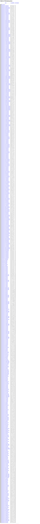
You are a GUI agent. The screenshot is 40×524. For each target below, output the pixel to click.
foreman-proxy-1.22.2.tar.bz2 (4, 522)
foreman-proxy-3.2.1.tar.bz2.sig (5, 184)
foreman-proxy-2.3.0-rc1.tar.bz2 (5, 414)
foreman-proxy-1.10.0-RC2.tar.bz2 (5, 303)
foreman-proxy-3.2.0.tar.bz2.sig (5, 183)
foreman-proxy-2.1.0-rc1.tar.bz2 (5, 477)
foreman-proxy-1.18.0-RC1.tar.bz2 (5, 430)
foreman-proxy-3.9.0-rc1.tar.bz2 (5, 372)
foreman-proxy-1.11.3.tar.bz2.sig (5, 47)
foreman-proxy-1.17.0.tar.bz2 (4, 397)
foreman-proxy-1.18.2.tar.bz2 (4, 426)
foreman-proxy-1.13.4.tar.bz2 (4, 329)
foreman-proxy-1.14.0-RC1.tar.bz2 (5, 332)
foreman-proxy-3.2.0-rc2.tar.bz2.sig (5, 182)
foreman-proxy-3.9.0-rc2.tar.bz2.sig (5, 210)
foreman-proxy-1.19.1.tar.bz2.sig (5, 99)
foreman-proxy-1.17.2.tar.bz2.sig (5, 73)
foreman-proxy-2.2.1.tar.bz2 (4, 483)
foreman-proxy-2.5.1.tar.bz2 (4, 408)
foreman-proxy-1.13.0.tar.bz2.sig (5, 85)
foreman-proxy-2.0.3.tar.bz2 (4, 508)
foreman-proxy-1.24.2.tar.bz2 (4, 497)
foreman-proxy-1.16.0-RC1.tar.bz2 (5, 361)
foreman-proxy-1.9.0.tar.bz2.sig (5, 30)
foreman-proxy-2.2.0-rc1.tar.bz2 (5, 493)
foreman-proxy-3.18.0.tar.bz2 (4, 469)
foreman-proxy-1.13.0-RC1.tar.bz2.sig (5, 83)
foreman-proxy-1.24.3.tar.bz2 (4, 504)
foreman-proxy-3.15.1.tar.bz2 (4, 443)
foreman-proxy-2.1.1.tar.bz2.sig (5, 140)
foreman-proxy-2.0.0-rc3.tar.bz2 (5, 510)
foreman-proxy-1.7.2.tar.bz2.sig (5, 16)
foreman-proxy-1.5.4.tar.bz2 (4, 273)
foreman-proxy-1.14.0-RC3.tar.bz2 (5, 331)
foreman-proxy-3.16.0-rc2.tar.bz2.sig (5, 239)
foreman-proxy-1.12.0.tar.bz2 (4, 318)
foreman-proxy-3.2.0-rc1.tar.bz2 (5, 453)
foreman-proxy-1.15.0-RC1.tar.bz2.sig (5, 56)
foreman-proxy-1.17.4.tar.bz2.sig (5, 75)
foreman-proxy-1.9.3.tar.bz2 (4, 300)
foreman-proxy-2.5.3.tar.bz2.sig (5, 169)
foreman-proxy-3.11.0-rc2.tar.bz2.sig (5, 219)
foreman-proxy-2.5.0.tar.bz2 (4, 411)
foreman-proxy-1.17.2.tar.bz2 (4, 400)
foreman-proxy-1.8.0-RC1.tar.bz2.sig (5, 20)
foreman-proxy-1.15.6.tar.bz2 (4, 344)
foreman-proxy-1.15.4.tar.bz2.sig (5, 62)
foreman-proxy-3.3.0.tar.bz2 (4, 456)
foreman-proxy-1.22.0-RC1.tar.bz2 (5, 519)
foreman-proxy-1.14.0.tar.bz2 (4, 330)
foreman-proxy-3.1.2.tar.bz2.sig (5, 179)
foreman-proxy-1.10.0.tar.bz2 (4, 304)
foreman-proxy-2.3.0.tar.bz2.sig (5, 153)
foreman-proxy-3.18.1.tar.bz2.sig (5, 250)
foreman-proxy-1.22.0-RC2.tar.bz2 (5, 520)
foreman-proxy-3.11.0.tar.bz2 (4, 386)
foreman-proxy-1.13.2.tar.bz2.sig (5, 86)
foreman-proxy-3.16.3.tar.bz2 (4, 457)
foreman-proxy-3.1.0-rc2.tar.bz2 (5, 435)
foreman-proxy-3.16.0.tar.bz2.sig (5, 240)
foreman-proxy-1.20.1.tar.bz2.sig (5, 103)
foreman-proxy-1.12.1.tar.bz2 (4, 320)
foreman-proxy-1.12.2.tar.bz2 (4, 321)
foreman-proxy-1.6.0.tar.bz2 (4, 276)
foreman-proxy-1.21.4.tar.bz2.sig (5, 114)
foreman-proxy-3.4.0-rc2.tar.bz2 (5, 370)
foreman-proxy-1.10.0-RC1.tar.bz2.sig (5, 34)
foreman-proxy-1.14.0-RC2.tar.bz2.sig (5, 90)
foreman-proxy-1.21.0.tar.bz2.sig (5, 110)
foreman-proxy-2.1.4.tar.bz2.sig (5, 143)
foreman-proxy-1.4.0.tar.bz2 (4, 266)
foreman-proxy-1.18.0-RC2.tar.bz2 (5, 428)
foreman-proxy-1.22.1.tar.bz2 (4, 521)
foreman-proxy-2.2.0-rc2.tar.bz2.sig (5, 145)
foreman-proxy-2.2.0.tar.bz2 (4, 481)
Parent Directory (3, 4)
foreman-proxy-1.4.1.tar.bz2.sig (5, 253)
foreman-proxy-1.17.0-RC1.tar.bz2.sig (5, 69)
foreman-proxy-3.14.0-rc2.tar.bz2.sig (5, 233)
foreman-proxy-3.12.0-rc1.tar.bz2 (5, 389)
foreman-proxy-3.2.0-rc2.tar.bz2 (5, 451)
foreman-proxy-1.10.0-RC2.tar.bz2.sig (5, 35)
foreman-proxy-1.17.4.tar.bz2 (4, 399)
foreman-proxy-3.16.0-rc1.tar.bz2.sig (5, 238)
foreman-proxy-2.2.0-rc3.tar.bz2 (5, 494)
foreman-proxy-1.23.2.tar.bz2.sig (5, 123)
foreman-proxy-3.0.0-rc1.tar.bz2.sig (5, 171)
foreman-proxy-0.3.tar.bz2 (4, 262)
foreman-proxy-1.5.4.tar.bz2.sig (5, 6)
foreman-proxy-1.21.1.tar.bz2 (4, 506)
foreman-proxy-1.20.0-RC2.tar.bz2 (5, 476)
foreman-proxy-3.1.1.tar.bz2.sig (5, 178)
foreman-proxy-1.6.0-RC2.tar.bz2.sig (5, 8)
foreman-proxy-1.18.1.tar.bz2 (4, 429)
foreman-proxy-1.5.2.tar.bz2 (4, 272)
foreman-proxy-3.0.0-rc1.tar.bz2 (5, 422)
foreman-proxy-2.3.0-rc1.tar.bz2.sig (5, 151)
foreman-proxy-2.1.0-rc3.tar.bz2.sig (5, 138)
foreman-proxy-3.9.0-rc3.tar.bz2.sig (5, 211)
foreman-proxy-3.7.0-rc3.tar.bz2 (5, 360)
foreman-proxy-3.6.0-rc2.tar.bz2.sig (5, 199)
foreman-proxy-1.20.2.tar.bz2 (4, 482)
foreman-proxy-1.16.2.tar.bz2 (4, 359)
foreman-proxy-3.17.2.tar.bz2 (4, 464)
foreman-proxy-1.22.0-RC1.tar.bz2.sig (5, 115)
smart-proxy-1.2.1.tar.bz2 (4, 265)
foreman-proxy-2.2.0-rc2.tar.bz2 (5, 490)
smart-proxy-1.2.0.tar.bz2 (4, 263)
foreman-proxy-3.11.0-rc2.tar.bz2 (5, 381)
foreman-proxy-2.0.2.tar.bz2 (4, 503)
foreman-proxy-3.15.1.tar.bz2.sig (5, 237)
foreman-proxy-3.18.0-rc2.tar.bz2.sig (5, 248)
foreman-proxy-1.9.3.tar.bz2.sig (5, 33)
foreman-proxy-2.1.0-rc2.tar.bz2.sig (5, 137)
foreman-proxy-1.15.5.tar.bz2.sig (5, 63)
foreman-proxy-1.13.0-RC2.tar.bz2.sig (5, 84)
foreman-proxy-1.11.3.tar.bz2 (4, 313)
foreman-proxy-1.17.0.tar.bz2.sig (5, 71)
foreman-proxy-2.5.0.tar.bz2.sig (5, 166)
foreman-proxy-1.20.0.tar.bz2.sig (5, 102)
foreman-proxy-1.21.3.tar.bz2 (4, 511)
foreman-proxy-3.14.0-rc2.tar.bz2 (5, 439)
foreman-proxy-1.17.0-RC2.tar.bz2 (5, 396)
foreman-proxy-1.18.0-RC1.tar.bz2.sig (5, 76)
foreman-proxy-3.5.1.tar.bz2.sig (5, 195)
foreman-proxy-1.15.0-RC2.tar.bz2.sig (5, 57)
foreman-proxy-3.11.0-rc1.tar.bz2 (5, 383)
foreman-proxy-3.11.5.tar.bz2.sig (5, 224)
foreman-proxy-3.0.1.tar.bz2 (4, 427)
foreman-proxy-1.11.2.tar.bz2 (4, 314)
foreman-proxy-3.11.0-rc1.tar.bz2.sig (5, 218)
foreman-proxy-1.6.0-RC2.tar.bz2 (5, 275)
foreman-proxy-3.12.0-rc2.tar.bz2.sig (5, 226)
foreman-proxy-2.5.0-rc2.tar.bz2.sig (5, 164)
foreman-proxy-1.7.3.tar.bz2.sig (5, 17)
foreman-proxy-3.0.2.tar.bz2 (4, 423)
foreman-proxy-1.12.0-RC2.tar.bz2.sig (5, 50)
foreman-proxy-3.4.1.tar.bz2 (4, 368)
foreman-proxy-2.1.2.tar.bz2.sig (5, 141)
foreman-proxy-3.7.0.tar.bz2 (4, 358)
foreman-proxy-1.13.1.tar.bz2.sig (5, 55)
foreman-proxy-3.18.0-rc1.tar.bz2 (5, 468)
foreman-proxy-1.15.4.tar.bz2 (4, 343)
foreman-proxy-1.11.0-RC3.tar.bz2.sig (5, 43)
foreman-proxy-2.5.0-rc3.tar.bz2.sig (5, 165)
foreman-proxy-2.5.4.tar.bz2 (4, 416)
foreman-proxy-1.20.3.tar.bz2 (4, 491)
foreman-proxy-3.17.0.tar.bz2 (4, 463)
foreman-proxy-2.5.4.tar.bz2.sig (5, 170)
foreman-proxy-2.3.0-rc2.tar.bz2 (5, 409)
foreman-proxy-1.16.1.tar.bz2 (4, 355)
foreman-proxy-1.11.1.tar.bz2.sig (5, 45)
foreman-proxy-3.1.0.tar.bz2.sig (5, 177)
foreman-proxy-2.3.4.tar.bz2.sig (5, 157)
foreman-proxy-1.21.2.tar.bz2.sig (5, 112)
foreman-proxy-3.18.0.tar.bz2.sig (5, 249)
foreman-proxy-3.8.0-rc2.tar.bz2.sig (5, 207)
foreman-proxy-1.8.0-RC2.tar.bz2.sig (5, 21)
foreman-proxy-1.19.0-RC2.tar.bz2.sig (5, 97)
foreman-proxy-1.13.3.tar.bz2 (4, 328)
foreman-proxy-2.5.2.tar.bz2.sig (5, 168)
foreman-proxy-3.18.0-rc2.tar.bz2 (5, 470)
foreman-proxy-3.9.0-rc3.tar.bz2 (5, 374)
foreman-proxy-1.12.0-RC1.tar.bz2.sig (5, 49)
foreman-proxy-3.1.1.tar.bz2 (4, 437)
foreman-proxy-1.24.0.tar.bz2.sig (5, 126)
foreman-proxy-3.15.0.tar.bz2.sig (5, 236)
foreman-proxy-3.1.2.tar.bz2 (4, 442)
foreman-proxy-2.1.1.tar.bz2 (4, 478)
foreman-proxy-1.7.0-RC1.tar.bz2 (5, 280)
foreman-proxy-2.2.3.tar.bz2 (4, 484)
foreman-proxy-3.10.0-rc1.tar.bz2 (5, 371)
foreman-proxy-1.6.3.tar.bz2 (4, 279)
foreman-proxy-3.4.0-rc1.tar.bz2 (5, 369)
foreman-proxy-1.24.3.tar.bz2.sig (5, 129)
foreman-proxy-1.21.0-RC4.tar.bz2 (5, 509)
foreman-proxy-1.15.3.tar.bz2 (4, 341)
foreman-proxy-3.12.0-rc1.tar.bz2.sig (5, 225)
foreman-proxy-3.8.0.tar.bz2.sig (5, 208)
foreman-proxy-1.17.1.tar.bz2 (4, 398)
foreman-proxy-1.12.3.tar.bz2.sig (5, 82)
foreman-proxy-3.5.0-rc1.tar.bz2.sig (5, 192)
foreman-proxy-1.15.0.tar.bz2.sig (5, 58)
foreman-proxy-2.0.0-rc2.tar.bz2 (5, 507)
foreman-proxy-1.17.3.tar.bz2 (4, 401)
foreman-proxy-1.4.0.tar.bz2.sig (5, 252)
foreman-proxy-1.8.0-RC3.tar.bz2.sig (5, 22)
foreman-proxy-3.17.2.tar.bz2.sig (5, 246)
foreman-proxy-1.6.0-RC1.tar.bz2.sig (5, 7)
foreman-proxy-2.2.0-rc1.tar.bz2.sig (5, 144)
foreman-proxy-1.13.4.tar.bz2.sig (5, 88)
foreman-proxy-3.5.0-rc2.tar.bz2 (5, 347)
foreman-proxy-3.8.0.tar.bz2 (4, 357)
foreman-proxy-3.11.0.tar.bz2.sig (5, 220)
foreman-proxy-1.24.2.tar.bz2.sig (5, 128)
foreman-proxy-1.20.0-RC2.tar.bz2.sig (5, 101)
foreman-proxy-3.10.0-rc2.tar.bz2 (5, 373)
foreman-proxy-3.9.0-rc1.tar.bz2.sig (5, 209)
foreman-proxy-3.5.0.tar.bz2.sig (5, 194)
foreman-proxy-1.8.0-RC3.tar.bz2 (5, 289)
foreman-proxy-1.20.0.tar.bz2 (4, 479)
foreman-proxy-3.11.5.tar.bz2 (4, 385)
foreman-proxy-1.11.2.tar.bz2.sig (5, 46)
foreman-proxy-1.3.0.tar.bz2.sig (5, 251)
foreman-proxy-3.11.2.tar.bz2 (4, 384)
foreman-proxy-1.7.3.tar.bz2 (4, 286)
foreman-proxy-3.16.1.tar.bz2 (4, 454)
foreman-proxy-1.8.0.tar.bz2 (4, 292)
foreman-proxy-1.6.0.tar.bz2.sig (5, 9)
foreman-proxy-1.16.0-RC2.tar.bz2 (5, 362)
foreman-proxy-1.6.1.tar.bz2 (4, 277)
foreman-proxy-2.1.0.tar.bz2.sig (5, 139)
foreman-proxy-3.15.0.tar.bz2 (4, 438)
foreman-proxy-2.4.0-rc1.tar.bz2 (5, 415)
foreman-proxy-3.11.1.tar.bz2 (4, 382)
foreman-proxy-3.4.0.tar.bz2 (4, 367)
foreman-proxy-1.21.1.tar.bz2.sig (5, 111)
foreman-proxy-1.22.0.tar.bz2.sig (5, 117)
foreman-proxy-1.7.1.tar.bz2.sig (5, 15)
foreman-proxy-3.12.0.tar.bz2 (4, 388)
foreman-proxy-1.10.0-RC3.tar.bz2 (5, 302)
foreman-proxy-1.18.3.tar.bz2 (4, 425)
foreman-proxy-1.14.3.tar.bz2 (4, 335)
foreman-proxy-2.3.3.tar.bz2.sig (5, 156)
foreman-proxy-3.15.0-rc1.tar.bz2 (5, 441)
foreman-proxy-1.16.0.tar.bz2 (4, 356)
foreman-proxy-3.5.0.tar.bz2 (4, 345)
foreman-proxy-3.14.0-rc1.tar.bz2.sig (5, 232)
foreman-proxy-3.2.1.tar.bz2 (4, 450)
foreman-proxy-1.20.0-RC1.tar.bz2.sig (5, 100)
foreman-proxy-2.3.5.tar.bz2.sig (5, 158)
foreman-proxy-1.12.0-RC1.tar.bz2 (5, 316)
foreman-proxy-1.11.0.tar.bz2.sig (5, 44)
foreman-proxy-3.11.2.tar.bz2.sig (5, 222)
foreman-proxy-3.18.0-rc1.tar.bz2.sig (5, 247)
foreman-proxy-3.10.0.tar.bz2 (4, 375)
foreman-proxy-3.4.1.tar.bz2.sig (5, 191)
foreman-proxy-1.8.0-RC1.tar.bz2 (5, 287)
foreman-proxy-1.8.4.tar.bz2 (4, 294)
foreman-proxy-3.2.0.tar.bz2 (4, 449)
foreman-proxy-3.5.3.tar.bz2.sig (5, 197)
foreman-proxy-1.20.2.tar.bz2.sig (5, 104)
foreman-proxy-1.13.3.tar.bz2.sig (5, 87)
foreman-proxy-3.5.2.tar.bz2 (4, 346)
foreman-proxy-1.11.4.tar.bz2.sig (5, 48)
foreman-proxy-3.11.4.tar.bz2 (4, 387)
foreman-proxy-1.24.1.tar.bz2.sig (5, 127)
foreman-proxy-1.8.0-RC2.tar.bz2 (5, 288)
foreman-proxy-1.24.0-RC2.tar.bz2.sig (5, 124)
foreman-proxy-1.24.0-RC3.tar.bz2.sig (5, 125)
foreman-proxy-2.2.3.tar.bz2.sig (5, 150)
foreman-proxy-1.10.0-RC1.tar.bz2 (5, 301)
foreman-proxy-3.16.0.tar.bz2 (4, 452)
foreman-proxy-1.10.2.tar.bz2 (4, 307)
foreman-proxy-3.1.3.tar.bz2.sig (5, 180)
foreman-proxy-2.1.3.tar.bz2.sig (5, 142)
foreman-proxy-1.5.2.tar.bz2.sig (5, 5)
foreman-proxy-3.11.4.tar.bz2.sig (5, 223)
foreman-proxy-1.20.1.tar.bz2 (4, 480)
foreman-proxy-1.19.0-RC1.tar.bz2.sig (5, 96)
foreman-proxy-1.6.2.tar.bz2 (4, 278)
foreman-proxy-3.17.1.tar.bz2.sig (5, 245)
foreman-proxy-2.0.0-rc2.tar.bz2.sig (5, 131)
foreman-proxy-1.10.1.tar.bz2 (4, 305)
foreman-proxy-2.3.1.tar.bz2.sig (5, 154)
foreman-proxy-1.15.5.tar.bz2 (4, 342)
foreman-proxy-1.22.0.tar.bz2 (4, 518)
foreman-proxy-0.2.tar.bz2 (4, 261)
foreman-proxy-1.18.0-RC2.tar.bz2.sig (5, 77)
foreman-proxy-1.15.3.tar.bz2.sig (5, 61)
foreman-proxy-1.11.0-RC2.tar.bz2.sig (5, 42)
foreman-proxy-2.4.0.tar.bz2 (4, 412)
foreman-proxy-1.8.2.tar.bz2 (4, 293)
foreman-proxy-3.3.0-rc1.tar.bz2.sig (5, 185)
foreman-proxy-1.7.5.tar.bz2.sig (5, 19)
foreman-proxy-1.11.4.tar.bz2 (4, 315)
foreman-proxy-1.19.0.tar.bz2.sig (5, 98)
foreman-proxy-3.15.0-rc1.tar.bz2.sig (5, 235)
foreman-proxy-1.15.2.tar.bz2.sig (5, 60)
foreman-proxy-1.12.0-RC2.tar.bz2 (5, 319)
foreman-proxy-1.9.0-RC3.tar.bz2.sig (5, 29)
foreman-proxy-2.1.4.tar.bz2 (4, 492)
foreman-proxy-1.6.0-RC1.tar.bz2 (5, 274)
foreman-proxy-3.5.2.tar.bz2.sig (5, 196)
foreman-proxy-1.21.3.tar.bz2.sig (5, 113)
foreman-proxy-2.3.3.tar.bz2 (4, 410)
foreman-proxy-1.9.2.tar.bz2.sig (5, 32)
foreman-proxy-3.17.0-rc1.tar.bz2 (5, 462)
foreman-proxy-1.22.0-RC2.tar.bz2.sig (5, 116)
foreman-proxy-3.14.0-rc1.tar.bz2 (5, 436)
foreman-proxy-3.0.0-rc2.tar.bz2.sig (5, 172)
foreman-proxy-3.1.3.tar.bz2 (4, 440)
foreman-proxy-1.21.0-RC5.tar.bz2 (5, 517)
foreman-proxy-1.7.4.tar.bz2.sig (5, 18)
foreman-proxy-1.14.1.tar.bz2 (4, 334)
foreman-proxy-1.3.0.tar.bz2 (4, 264)
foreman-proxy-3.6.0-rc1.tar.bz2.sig (5, 198)
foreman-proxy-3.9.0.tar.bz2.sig (5, 212)
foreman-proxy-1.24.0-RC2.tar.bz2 (5, 505)
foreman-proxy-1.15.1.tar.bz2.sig (5, 59)
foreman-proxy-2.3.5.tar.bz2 (4, 402)
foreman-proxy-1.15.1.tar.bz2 (4, 340)
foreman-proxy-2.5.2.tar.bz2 (4, 413)
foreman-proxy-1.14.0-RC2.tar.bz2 (5, 333)
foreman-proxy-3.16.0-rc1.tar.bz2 (5, 455)
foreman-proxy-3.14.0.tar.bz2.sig (5, 234)
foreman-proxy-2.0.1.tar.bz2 (4, 496)
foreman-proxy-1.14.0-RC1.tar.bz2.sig (5, 89)
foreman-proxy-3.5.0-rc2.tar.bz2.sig (5, 193)
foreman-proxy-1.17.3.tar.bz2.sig (5, 74)
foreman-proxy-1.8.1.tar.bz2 (4, 291)
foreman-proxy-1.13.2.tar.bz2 (4, 327)
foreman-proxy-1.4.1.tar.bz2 (4, 267)
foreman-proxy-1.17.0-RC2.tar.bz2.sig (5, 70)
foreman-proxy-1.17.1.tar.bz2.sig (5, 72)
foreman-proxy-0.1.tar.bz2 (4, 260)
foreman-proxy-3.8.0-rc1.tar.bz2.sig (5, 206)
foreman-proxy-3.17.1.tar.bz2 (4, 466)
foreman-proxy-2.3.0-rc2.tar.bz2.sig (5, 152)
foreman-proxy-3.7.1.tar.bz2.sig (5, 205)
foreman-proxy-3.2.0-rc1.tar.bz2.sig (5, 181)
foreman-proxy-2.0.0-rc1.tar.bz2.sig (5, 130)
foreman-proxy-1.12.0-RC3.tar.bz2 (5, 317)
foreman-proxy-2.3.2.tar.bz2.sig (5, 155)
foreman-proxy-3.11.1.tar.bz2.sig (5, 221)
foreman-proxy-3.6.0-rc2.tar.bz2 (5, 354)
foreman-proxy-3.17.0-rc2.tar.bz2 (5, 465)
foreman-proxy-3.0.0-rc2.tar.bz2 (5, 424)
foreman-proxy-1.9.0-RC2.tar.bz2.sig (5, 28)
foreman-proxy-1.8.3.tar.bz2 (4, 290)
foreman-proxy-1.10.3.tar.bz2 (4, 306)
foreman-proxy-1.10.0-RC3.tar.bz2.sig (5, 36)
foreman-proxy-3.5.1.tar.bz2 (4, 348)
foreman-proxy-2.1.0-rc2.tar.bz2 (5, 495)
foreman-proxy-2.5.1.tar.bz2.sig (5, 167)
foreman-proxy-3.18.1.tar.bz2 (4, 467)
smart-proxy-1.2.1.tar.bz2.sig (4, 259)
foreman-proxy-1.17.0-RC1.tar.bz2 (5, 395)
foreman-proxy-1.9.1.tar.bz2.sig (5, 31)
